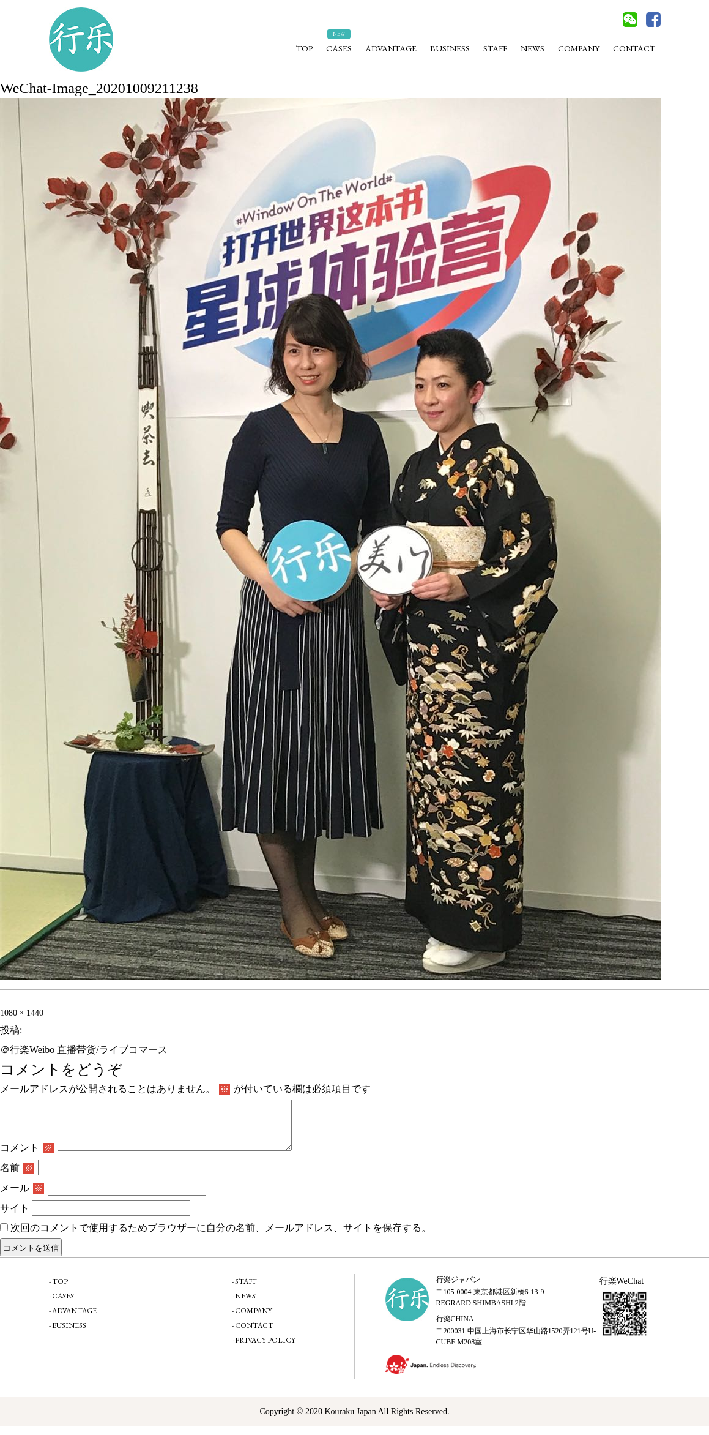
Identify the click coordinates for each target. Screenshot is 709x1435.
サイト (14, 1217)
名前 (17, 1177)
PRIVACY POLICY (265, 1349)
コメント (27, 1157)
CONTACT (634, 48)
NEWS (532, 48)
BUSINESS (450, 48)
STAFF (495, 48)
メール (22, 1197)
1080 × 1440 (21, 1012)
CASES (339, 48)
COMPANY (578, 48)
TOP (304, 48)
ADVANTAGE (391, 48)
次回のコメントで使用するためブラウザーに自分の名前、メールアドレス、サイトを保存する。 (220, 1237)
